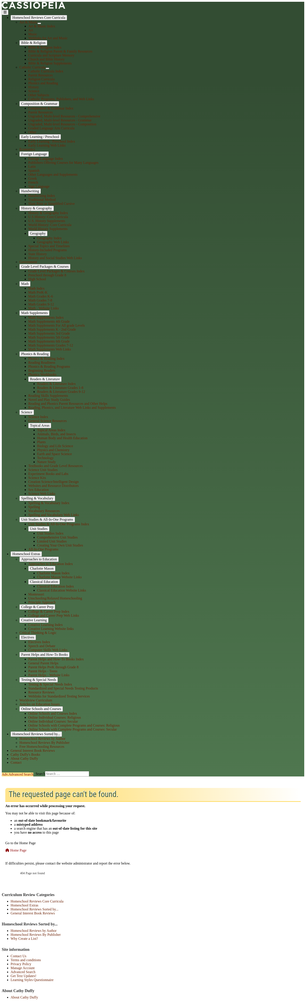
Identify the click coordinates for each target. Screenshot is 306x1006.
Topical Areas (39, 425)
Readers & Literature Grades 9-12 (61, 392)
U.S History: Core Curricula (48, 217)
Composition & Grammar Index (50, 108)
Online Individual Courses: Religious (54, 717)
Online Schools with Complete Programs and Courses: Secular (72, 729)
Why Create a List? (24, 938)
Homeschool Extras (26, 554)
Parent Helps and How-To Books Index (56, 659)
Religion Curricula (41, 79)
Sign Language (38, 186)
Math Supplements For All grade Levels (56, 325)
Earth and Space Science (54, 454)
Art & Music (28, 22)
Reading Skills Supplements (48, 396)
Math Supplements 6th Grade (49, 341)
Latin (32, 166)
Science (33, 91)
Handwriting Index (41, 196)
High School (37, 279)
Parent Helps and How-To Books (44, 654)
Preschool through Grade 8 (47, 275)
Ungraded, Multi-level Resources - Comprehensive (64, 116)
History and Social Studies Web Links (55, 258)
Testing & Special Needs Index (50, 684)
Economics (27, 149)
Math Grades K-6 (40, 296)
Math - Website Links (43, 308)
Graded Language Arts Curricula (51, 128)
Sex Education (38, 490)
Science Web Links (41, 493)
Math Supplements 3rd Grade (49, 333)
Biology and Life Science (55, 446)
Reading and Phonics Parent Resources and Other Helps (67, 403)
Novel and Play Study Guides (49, 399)
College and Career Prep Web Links (53, 615)
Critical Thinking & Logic (37, 633)
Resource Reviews (41, 692)
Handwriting (30, 191)
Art (30, 30)
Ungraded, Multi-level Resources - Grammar (60, 120)
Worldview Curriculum (35, 700)
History (33, 87)
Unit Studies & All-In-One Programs (47, 519)
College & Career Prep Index (48, 611)
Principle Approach (42, 602)
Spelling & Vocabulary (37, 498)
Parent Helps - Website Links (48, 675)
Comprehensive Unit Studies (57, 537)
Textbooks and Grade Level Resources (55, 466)
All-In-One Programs (43, 549)
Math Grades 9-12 (41, 304)
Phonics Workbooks (42, 374)
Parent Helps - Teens (42, 671)
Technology (45, 458)
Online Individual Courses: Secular (53, 721)
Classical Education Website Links (61, 590)
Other (32, 132)
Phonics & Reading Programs (49, 366)
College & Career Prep (37, 607)
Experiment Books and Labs (48, 474)
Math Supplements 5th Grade (49, 337)
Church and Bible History (46, 59)
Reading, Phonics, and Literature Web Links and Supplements (72, 407)
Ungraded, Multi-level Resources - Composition (62, 124)
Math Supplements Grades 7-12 (50, 345)
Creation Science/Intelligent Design (53, 482)
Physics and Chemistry (53, 450)
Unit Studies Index (50, 533)
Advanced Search (23, 972)
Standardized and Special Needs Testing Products (63, 688)
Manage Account (23, 968)
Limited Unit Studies (52, 541)
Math (25, 284)
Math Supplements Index (46, 317)
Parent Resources (40, 75)
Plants (41, 442)
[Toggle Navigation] (5, 12)
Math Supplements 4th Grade (49, 321)
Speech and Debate (41, 646)
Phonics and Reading (43, 83)
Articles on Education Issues (39, 704)
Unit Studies (39, 529)
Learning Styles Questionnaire (32, 980)
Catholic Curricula (32, 67)
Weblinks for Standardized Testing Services (59, 696)
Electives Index (39, 642)
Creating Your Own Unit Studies (60, 545)
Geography (38, 233)
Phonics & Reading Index (46, 358)
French (33, 182)
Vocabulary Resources (44, 511)
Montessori (36, 594)
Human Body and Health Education (62, 438)
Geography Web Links (53, 242)
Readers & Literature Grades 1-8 (60, 388)
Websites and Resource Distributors (53, 486)
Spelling (34, 507)
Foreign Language (34, 154)
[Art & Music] (39, 23)
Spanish (33, 170)
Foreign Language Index (45, 158)
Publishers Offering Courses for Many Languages (63, 162)
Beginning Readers (41, 370)
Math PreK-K (38, 292)
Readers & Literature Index (56, 384)
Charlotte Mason (42, 568)
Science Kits (37, 478)
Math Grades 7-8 (40, 300)
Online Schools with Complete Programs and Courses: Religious (74, 725)
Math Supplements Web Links (49, 349)
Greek (32, 178)
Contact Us (18, 956)
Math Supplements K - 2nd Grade (52, 329)
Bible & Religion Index (45, 47)
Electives (27, 637)
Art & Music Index (41, 26)
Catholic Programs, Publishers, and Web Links (61, 99)
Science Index (38, 417)
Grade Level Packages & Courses (45, 266)
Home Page (15, 850)
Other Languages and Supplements (53, 174)
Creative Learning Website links (51, 629)
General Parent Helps (43, 663)
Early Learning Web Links (47, 145)
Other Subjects (38, 95)
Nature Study (46, 462)
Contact (16, 762)
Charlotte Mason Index (53, 573)
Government (28, 262)
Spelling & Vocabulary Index (48, 503)
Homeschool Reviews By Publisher (44, 742)
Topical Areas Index (51, 430)
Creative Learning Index (45, 625)
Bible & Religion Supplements (50, 63)
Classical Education (44, 582)
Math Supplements (34, 313)
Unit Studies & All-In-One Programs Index (58, 524)
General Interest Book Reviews (33, 750)
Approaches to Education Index (50, 564)
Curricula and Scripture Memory (51, 55)
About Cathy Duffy (24, 758)
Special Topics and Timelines (48, 246)
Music (32, 34)
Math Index (36, 288)
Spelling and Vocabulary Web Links (53, 515)
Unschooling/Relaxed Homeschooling (55, 598)
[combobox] (67, 773)
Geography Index (49, 238)
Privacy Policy (21, 964)
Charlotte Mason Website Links (59, 577)
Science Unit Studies (43, 470)
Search (17, 774)
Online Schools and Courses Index (52, 713)
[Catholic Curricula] (47, 68)
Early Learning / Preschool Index (51, 141)
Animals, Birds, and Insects (56, 434)
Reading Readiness (41, 362)
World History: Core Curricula (49, 225)
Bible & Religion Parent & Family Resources (60, 51)
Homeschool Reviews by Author (42, 738)
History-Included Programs (47, 250)
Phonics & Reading (35, 354)
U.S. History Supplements (46, 221)
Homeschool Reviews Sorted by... (36, 734)
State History (37, 254)
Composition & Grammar (39, 103)
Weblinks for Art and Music (48, 38)
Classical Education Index (55, 586)
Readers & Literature (45, 379)
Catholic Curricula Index (45, 71)
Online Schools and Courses (41, 709)
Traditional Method (42, 200)
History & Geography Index (48, 213)
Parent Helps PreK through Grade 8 (53, 667)
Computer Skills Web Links (48, 650)
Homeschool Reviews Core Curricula (38, 17)
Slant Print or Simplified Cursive (51, 203)
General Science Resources (47, 421)
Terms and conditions (26, 960)
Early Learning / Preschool (40, 137)
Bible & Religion (33, 43)
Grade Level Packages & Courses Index (56, 271)
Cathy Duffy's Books (25, 754)
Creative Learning (34, 620)
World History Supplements (48, 229)
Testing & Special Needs (38, 680)
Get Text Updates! (23, 976)
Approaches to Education (39, 559)
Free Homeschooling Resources (41, 746)
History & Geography (36, 208)
